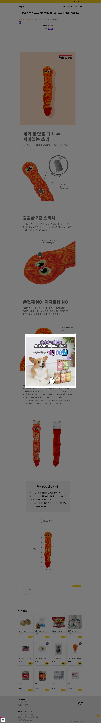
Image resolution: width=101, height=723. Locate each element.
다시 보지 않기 (50, 390)
